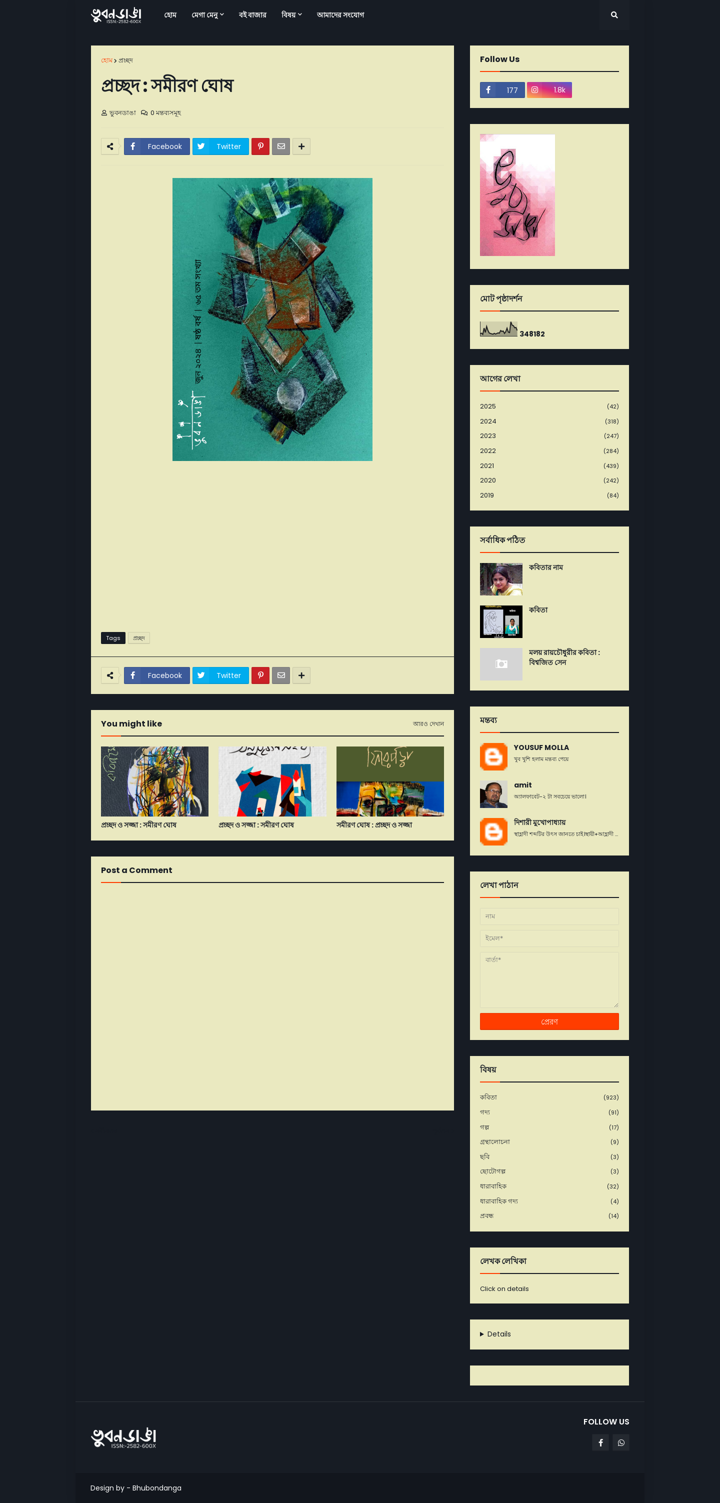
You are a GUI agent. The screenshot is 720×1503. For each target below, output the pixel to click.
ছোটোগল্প (549, 1171)
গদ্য (549, 1113)
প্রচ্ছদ (125, 60)
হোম (106, 60)
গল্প (549, 1127)
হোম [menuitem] (170, 15)
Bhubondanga (157, 1488)
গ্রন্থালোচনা (549, 1142)
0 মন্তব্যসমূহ (165, 113)
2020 (549, 481)
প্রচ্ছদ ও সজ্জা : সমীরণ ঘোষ (138, 825)
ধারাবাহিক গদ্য (549, 1201)
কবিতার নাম (546, 567)
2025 (549, 407)
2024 (549, 421)
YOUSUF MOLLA (541, 747)
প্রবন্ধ (549, 1216)
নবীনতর (107, 1131)
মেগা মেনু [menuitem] (205, 15)
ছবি (549, 1157)
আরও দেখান (428, 724)
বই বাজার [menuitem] (252, 15)
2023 (549, 436)
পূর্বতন (441, 1131)
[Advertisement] (272, 547)
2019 (549, 495)
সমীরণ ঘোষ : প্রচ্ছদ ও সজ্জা (374, 825)
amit (523, 785)
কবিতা (538, 610)
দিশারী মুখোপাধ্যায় (540, 823)
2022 (549, 451)
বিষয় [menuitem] (289, 15)
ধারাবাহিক (549, 1187)
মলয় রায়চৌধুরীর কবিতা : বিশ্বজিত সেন (564, 658)
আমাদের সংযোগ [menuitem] (340, 15)
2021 (549, 466)
